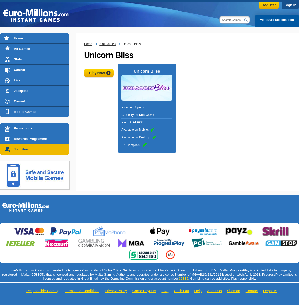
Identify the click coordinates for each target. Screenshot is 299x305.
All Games (22, 49)
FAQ (164, 291)
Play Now (97, 73)
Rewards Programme (30, 139)
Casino (19, 70)
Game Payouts (144, 291)
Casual (19, 101)
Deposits (270, 291)
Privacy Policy (116, 291)
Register (269, 5)
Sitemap (233, 291)
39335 (183, 278)
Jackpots (21, 91)
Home (18, 38)
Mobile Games (25, 112)
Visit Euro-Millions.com (277, 20)
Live (17, 80)
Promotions (23, 128)
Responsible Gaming (43, 291)
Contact (252, 291)
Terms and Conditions (82, 291)
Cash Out (181, 291)
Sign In (290, 5)
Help (198, 291)
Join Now (21, 149)
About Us (214, 291)
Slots (18, 59)
